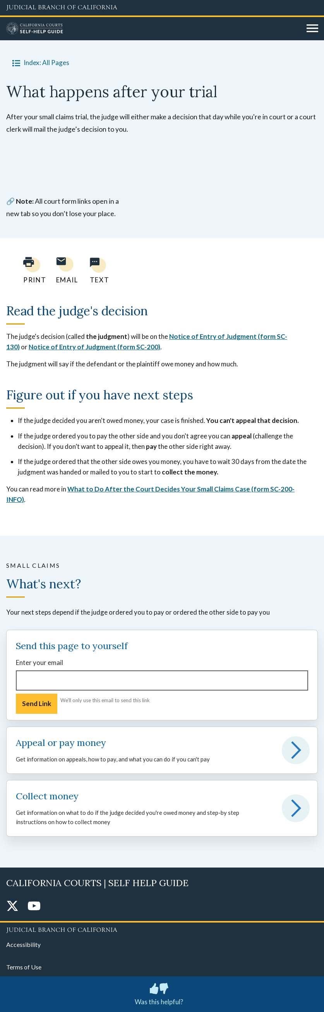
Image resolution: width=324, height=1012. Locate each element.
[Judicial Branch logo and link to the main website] (162, 8)
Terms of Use (23, 967)
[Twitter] (12, 906)
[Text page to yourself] (97, 270)
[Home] (153, 28)
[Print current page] (30, 270)
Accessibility (23, 944)
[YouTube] (34, 906)
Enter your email (39, 662)
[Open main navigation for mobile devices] (312, 28)
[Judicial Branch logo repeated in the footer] (162, 928)
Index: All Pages (39, 63)
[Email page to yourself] (65, 270)
